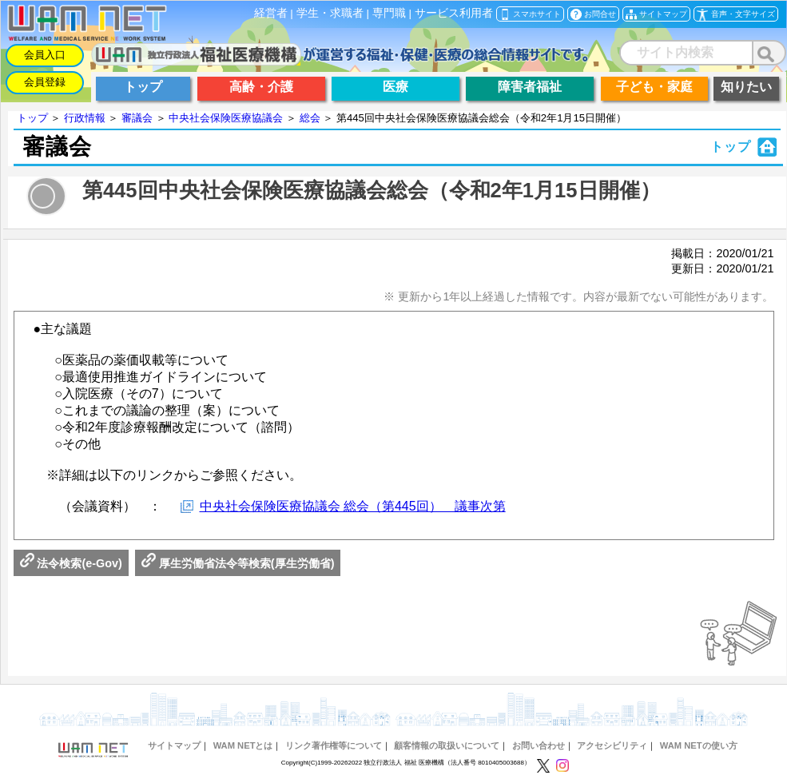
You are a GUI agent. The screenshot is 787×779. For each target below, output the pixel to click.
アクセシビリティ (612, 745)
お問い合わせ (538, 745)
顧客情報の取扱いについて (446, 745)
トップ (32, 118)
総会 (310, 118)
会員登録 (45, 82)
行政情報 (84, 118)
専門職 (389, 13)
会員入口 (45, 55)
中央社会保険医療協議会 (226, 118)
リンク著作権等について (333, 745)
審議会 (137, 118)
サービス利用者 (454, 13)
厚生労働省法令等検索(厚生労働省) (238, 563)
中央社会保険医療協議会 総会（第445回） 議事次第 (353, 506)
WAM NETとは (243, 745)
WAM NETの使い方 (698, 745)
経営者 (271, 13)
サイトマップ (174, 745)
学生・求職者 (330, 13)
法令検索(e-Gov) (71, 563)
